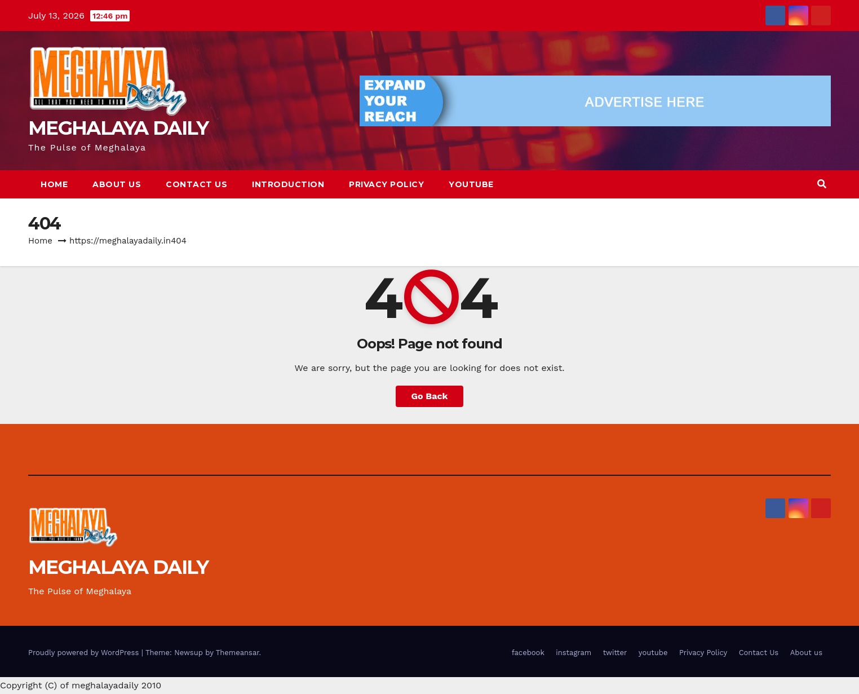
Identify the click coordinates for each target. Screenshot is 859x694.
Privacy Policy (386, 184)
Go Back (429, 396)
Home (54, 184)
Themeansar (237, 652)
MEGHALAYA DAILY (118, 128)
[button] (821, 184)
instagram (573, 652)
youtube (471, 184)
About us (116, 184)
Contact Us (196, 184)
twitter (615, 652)
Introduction (288, 184)
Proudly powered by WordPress (84, 652)
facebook (528, 652)
